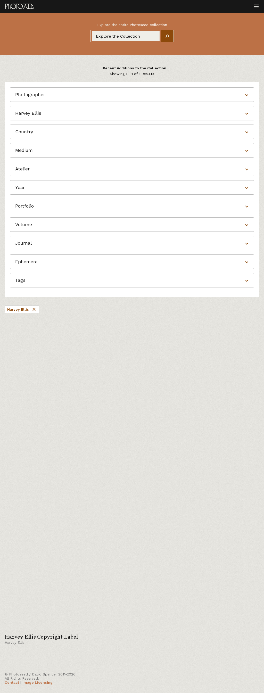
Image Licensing (37, 682)
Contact (12, 682)
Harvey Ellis (22, 309)
